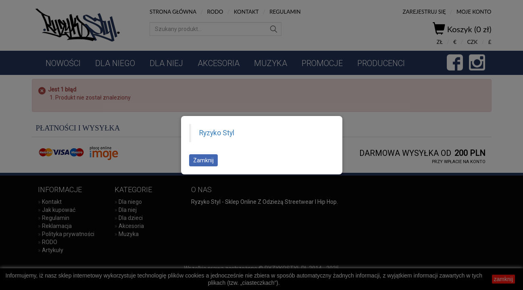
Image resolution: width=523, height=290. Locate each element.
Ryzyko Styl (216, 133)
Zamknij (203, 160)
